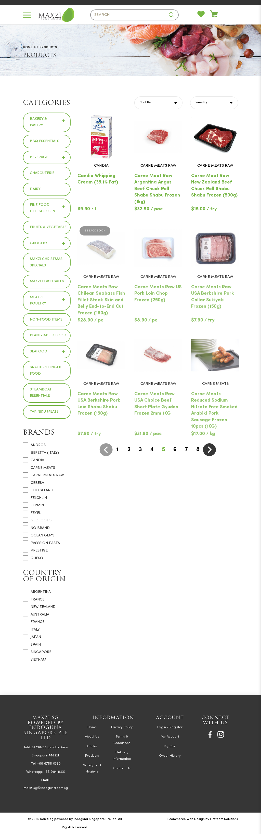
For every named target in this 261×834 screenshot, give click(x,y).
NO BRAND (36, 527)
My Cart (169, 746)
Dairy (35, 189)
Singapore (37, 651)
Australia (36, 614)
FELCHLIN (35, 497)
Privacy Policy (122, 727)
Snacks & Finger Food (45, 370)
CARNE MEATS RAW (43, 474)
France (33, 599)
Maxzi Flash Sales (47, 281)
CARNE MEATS (39, 467)
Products (48, 47)
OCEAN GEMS (38, 535)
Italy (31, 629)
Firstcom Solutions (224, 819)
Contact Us (121, 768)
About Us (92, 736)
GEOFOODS (37, 520)
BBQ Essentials (44, 141)
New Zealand (39, 606)
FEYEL (32, 512)
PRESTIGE (35, 550)
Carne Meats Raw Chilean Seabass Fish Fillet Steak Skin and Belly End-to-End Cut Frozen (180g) (101, 319)
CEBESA (33, 482)
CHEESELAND (38, 490)
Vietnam (34, 659)
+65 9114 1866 (54, 772)
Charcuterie (42, 173)
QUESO (33, 557)
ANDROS (34, 444)
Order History (170, 755)
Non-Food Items (46, 320)
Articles (92, 746)
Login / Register (169, 727)
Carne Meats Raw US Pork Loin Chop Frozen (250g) (158, 313)
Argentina (37, 591)
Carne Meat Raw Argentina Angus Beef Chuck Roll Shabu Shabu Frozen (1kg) (157, 189)
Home (27, 47)
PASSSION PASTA (41, 542)
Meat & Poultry (38, 301)
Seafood (38, 351)
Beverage (39, 157)
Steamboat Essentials (41, 393)
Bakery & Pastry (38, 122)
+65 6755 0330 (49, 763)
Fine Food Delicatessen (42, 208)
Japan (32, 636)
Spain (32, 644)
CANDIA (33, 459)
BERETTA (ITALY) (41, 452)
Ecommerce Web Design (186, 819)
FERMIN (33, 505)
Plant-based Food (48, 335)
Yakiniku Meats (44, 412)
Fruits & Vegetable (48, 227)
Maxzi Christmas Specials (46, 262)
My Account (170, 736)
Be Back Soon (95, 250)
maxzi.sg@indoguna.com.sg (45, 788)
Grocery (38, 243)
